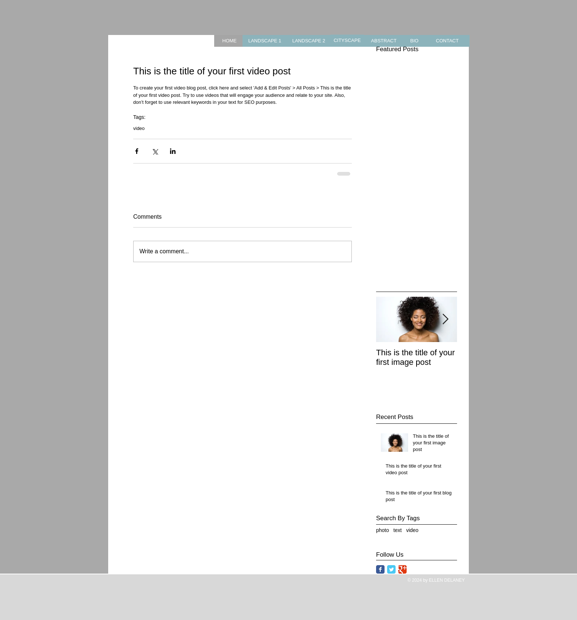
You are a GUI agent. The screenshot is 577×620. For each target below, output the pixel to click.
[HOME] (229, 41)
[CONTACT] (447, 41)
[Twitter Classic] (391, 569)
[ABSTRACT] (384, 41)
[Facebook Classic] (380, 569)
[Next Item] (445, 319)
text (397, 530)
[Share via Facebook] (136, 151)
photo (382, 530)
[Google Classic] (402, 569)
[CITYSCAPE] (347, 41)
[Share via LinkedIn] (172, 151)
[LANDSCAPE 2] (309, 41)
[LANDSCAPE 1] (265, 41)
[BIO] (414, 41)
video (139, 128)
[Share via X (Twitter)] (154, 151)
